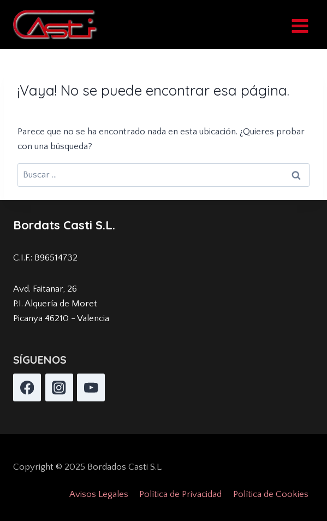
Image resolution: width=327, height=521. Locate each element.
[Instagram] (59, 387)
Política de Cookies (270, 494)
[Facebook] (27, 387)
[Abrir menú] (300, 24)
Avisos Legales (98, 494)
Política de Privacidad (180, 494)
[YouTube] (91, 387)
